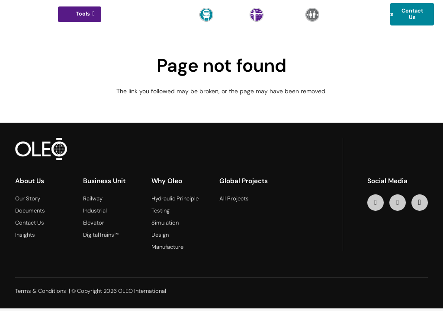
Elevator (93, 222)
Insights (25, 234)
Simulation (165, 222)
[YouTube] (397, 202)
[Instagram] (419, 202)
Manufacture (167, 247)
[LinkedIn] (375, 202)
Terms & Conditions (40, 291)
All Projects (234, 198)
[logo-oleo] (30, 14)
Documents (30, 210)
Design (160, 234)
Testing (160, 210)
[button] (92, 14)
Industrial (95, 210)
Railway (93, 198)
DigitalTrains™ (101, 234)
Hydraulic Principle (175, 198)
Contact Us (29, 222)
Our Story (27, 198)
